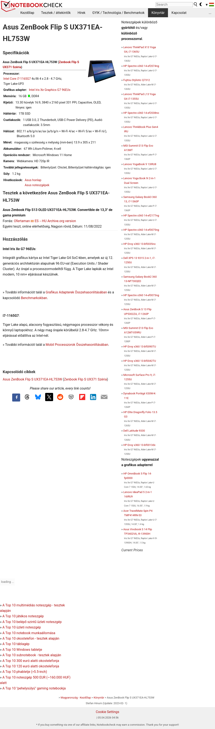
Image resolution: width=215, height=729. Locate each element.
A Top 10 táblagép (15, 644)
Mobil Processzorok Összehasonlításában (77, 345)
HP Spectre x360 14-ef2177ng (141, 215)
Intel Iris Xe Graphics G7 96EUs (49, 90)
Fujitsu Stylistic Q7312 (136, 80)
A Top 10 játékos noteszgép (23, 616)
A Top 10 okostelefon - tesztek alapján (30, 638)
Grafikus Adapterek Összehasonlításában (76, 292)
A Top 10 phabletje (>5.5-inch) (24, 672)
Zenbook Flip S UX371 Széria (85, 379)
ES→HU (40, 221)
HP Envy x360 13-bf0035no (139, 243)
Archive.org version (61, 221)
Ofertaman (22, 221)
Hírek (81, 13)
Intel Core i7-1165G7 (17, 79)
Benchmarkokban (34, 298)
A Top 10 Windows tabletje (22, 650)
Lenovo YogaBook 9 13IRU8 (139, 164)
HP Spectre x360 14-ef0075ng (141, 229)
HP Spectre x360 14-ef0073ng (141, 295)
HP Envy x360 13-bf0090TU (139, 346)
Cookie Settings (107, 712)
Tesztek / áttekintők (56, 13)
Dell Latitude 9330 (134, 430)
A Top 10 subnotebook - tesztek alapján (31, 655)
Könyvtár (157, 13)
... (210, 13)
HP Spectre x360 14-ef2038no (141, 112)
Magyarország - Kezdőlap (76, 697)
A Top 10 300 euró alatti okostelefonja (30, 661)
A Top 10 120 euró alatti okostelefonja (30, 666)
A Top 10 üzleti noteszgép (21, 627)
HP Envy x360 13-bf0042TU (139, 360)
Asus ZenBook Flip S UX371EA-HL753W (32, 379)
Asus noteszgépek (37, 185)
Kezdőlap (27, 13)
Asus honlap (33, 180)
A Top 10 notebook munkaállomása (28, 633)
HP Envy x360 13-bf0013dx (139, 445)
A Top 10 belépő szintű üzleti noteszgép (32, 622)
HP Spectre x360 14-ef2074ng (141, 66)
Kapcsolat (179, 13)
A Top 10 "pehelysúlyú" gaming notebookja (34, 688)
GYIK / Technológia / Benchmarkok (118, 13)
